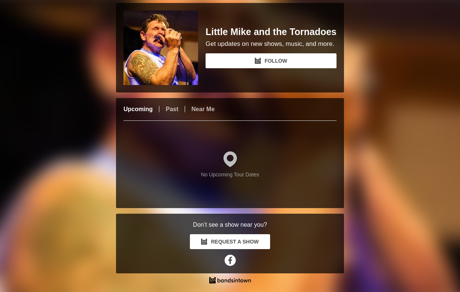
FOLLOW (271, 61)
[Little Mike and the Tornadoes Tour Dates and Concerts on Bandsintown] (230, 281)
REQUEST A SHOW (230, 242)
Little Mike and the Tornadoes (271, 32)
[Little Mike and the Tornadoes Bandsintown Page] (164, 47)
